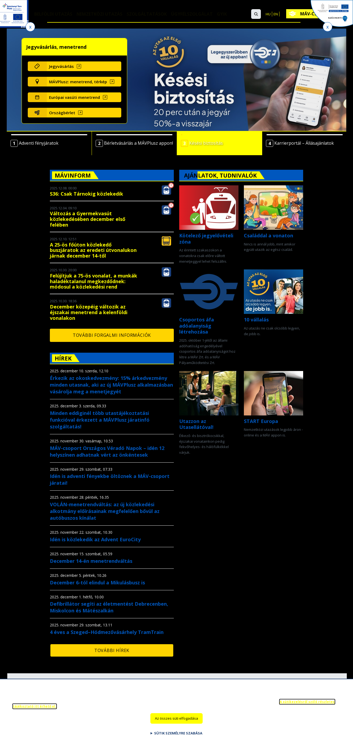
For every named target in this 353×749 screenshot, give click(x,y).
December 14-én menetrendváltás (91, 561)
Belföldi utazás (53, 14)
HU (268, 14)
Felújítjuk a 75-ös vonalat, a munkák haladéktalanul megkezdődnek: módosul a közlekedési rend (93, 281)
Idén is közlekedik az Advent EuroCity (95, 539)
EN (276, 14)
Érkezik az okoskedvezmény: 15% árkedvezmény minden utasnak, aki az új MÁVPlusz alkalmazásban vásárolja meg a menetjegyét (111, 385)
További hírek (111, 650)
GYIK (222, 14)
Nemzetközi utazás (100, 14)
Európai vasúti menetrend (74, 97)
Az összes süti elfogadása (176, 723)
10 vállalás (256, 319)
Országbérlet (62, 112)
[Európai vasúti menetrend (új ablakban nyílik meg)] (83, 97)
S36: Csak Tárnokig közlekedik (86, 193)
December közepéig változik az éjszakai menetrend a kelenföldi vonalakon (88, 312)
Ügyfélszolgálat (192, 14)
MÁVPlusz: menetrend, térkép (78, 81)
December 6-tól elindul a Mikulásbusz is (97, 582)
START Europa (261, 421)
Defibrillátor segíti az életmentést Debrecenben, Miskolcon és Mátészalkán (109, 607)
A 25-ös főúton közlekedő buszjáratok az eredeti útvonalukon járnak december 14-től (93, 250)
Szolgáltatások (147, 14)
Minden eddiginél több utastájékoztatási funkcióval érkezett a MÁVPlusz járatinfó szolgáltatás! (100, 420)
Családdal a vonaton (268, 235)
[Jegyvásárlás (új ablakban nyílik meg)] (83, 66)
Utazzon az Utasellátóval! (196, 424)
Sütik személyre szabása (178, 738)
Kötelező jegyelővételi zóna (206, 238)
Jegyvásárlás (61, 66)
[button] (256, 14)
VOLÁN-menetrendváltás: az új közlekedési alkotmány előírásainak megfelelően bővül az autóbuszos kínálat (105, 511)
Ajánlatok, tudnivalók (220, 175)
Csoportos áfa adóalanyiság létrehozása (196, 325)
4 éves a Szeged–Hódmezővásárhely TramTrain (107, 632)
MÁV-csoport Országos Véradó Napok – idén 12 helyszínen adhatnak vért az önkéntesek (107, 451)
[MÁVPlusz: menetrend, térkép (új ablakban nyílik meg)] (83, 81)
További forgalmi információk (112, 335)
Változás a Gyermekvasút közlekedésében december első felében (87, 219)
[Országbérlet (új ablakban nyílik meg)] (83, 112)
